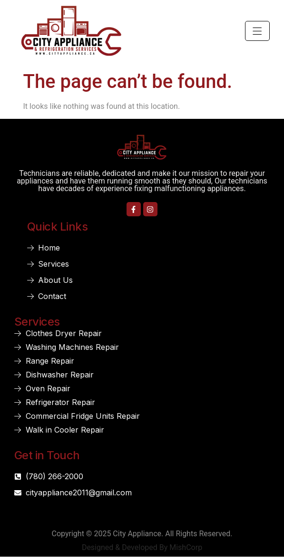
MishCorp (185, 547)
